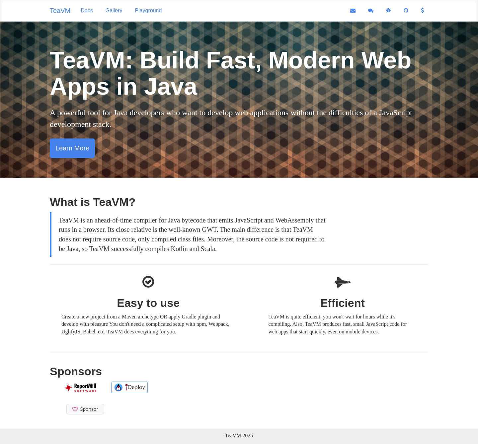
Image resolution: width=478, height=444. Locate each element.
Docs (87, 10)
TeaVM (60, 10)
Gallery (114, 10)
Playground (148, 10)
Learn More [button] (72, 148)
